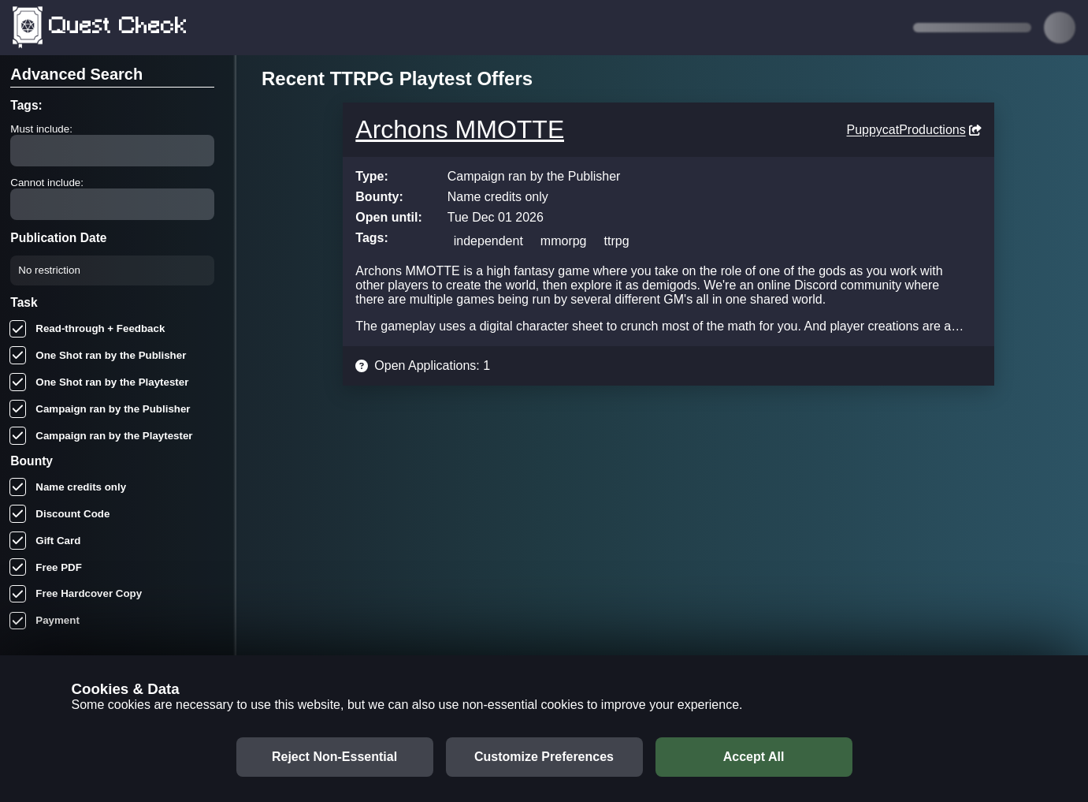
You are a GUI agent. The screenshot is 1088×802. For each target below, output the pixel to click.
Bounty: (379, 196)
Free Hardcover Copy (76, 594)
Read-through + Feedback (87, 329)
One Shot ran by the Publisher (98, 355)
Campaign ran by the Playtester (101, 435)
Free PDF (45, 567)
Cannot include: (47, 182)
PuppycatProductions (913, 130)
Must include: (41, 129)
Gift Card (45, 540)
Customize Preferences (544, 756)
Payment (45, 621)
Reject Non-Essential (334, 756)
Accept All (754, 756)
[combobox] (30, 270)
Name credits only (68, 487)
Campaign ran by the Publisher (100, 409)
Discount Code (60, 513)
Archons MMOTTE (459, 129)
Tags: (371, 237)
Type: (371, 176)
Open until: (388, 217)
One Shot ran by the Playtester (99, 382)
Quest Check (100, 27)
